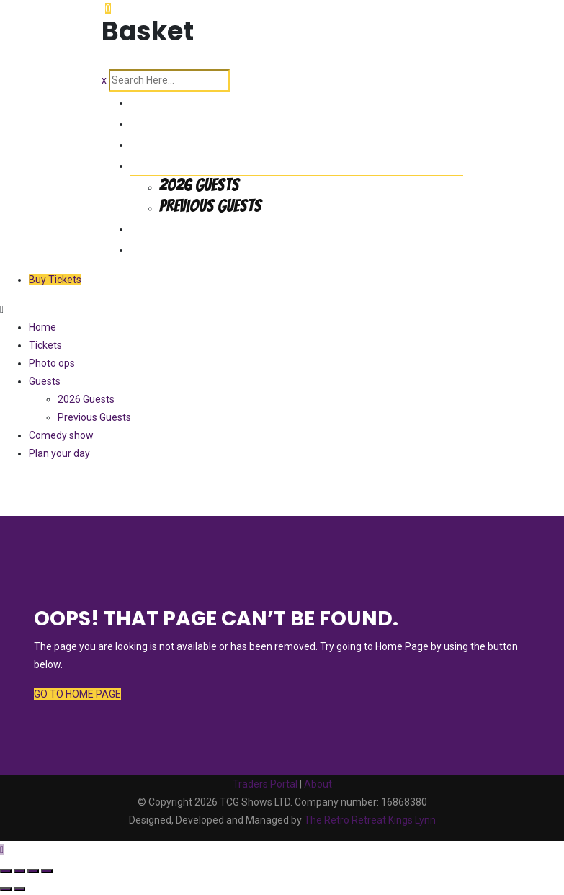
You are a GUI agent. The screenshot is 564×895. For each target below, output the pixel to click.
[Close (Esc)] (47, 871)
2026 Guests (199, 185)
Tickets (153, 121)
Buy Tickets (55, 279)
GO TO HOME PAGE (77, 694)
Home (147, 101)
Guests (152, 163)
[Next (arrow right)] (19, 889)
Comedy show (173, 227)
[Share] (33, 871)
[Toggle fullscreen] (19, 871)
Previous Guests (210, 206)
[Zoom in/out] (6, 871)
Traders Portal (265, 784)
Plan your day (172, 248)
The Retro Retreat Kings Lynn (370, 820)
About (318, 784)
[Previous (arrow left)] (6, 889)
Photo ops (163, 142)
